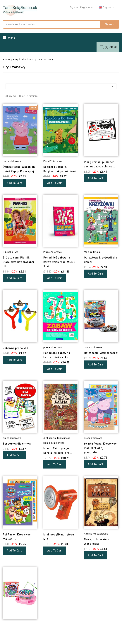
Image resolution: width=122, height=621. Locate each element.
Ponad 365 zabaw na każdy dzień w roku (56, 355)
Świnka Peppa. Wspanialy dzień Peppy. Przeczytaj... (20, 169)
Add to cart (14, 182)
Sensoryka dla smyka (17, 443)
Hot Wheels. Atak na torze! (101, 352)
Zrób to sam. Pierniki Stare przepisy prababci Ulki (18, 262)
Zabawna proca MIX (15, 348)
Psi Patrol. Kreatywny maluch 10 (17, 536)
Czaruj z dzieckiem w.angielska (96, 541)
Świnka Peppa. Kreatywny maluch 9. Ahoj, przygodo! (100, 448)
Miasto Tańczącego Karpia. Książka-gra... (57, 450)
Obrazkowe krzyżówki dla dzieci (100, 259)
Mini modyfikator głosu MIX (58, 536)
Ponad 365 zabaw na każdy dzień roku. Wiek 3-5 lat (60, 262)
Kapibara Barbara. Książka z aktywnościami (59, 169)
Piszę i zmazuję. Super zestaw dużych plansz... (99, 164)
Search (109, 24)
